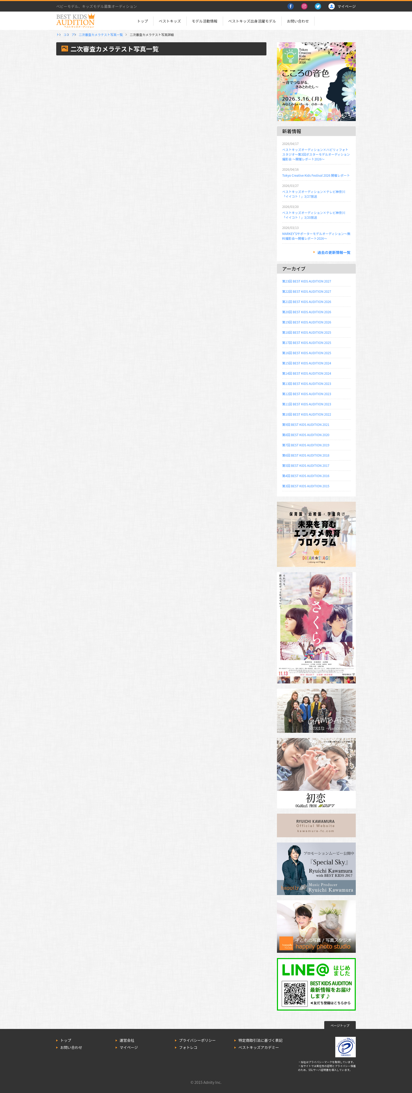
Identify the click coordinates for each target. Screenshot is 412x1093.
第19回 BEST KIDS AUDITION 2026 (306, 322)
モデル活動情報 (205, 21)
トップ (142, 21)
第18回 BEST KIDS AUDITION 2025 (306, 332)
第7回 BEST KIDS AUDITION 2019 (305, 445)
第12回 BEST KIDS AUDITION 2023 (306, 393)
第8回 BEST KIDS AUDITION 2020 (305, 434)
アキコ (128, 34)
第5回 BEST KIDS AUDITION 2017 (305, 465)
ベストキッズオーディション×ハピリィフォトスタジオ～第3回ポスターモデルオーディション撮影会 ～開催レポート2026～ (316, 154)
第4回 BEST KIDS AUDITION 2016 (305, 475)
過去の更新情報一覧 (334, 252)
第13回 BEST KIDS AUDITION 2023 (306, 383)
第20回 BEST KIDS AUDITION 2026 (306, 312)
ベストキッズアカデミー (258, 1047)
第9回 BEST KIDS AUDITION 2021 (305, 424)
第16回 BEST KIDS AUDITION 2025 (306, 353)
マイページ (129, 1047)
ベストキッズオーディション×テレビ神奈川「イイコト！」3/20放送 (313, 214)
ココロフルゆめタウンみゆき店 (95, 34)
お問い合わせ (298, 21)
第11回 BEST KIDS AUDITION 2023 (306, 404)
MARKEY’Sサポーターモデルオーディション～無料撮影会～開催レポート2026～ (316, 235)
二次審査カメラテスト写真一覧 (162, 34)
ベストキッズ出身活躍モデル (252, 21)
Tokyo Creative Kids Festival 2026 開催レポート (316, 175)
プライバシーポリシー (197, 1040)
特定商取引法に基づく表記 (260, 1040)
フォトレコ (188, 1047)
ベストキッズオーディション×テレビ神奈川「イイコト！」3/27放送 (313, 193)
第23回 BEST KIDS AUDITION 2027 (306, 281)
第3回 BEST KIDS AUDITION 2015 (305, 486)
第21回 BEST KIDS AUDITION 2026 (306, 301)
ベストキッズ (170, 21)
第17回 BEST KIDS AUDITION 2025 (306, 342)
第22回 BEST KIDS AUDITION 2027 (306, 291)
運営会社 (127, 1040)
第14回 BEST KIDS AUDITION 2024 (306, 373)
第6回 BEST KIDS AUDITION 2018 (305, 455)
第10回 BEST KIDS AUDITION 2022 (306, 414)
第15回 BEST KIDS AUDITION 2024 (306, 363)
